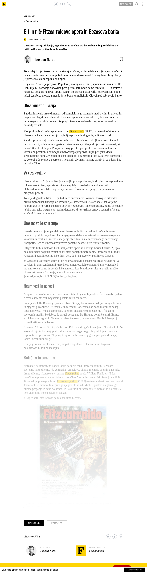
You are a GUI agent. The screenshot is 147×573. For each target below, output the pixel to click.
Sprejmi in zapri (134, 570)
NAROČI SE (126, 4)
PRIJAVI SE (56, 523)
